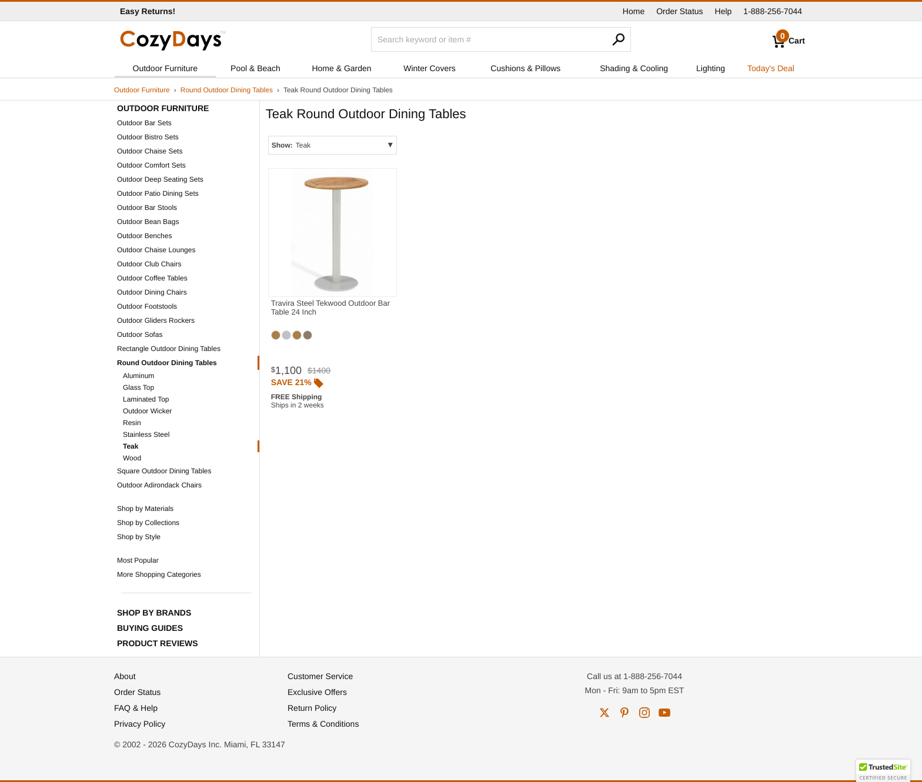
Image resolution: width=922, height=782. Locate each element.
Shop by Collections (148, 523)
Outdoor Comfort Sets (151, 165)
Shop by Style (139, 537)
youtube (664, 712)
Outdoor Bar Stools (147, 207)
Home (633, 11)
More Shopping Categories (159, 574)
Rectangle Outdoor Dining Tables (169, 349)
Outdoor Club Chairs (149, 264)
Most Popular (138, 560)
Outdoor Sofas (139, 334)
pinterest (624, 712)
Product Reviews (157, 643)
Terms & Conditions (323, 723)
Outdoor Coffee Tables (152, 278)
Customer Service (320, 676)
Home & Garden (341, 68)
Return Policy (312, 708)
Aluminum (138, 376)
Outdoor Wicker (147, 411)
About (125, 676)
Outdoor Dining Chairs (152, 292)
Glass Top (138, 387)
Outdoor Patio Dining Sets (158, 193)
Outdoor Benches (144, 236)
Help (723, 11)
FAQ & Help (136, 708)
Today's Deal (770, 68)
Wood (132, 458)
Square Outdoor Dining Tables (164, 471)
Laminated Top (146, 399)
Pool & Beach (255, 68)
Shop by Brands (154, 612)
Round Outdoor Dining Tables (227, 90)
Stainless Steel (146, 434)
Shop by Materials (145, 508)
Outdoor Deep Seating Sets (160, 179)
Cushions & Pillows (525, 68)
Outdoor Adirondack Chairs (159, 485)
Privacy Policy (139, 723)
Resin (132, 423)
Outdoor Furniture (165, 68)
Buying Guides (150, 628)
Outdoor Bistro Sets (148, 137)
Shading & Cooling (634, 68)
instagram (644, 712)
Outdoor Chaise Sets (149, 151)
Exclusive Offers (317, 692)
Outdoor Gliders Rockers (156, 320)
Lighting (710, 68)
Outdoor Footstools (147, 306)
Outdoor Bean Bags (148, 222)
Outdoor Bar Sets (144, 123)
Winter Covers (429, 68)
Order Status (679, 11)
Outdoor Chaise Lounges (156, 250)
